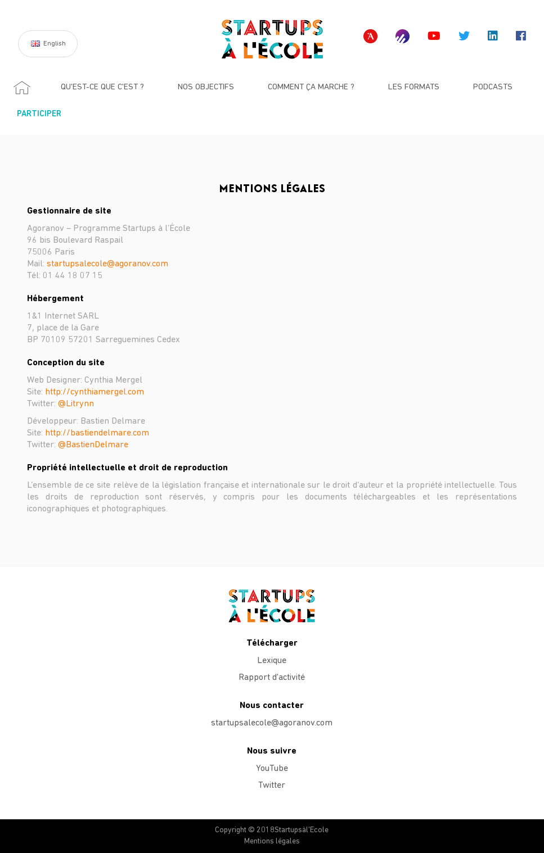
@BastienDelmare (93, 445)
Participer (39, 114)
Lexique (271, 660)
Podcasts (492, 87)
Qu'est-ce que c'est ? (102, 87)
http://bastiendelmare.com (97, 433)
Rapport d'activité (272, 677)
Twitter (271, 785)
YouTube (272, 768)
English (54, 43)
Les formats (413, 87)
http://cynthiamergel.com (94, 392)
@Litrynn (76, 404)
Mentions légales (272, 841)
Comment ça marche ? (311, 87)
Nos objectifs (206, 87)
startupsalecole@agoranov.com (107, 264)
